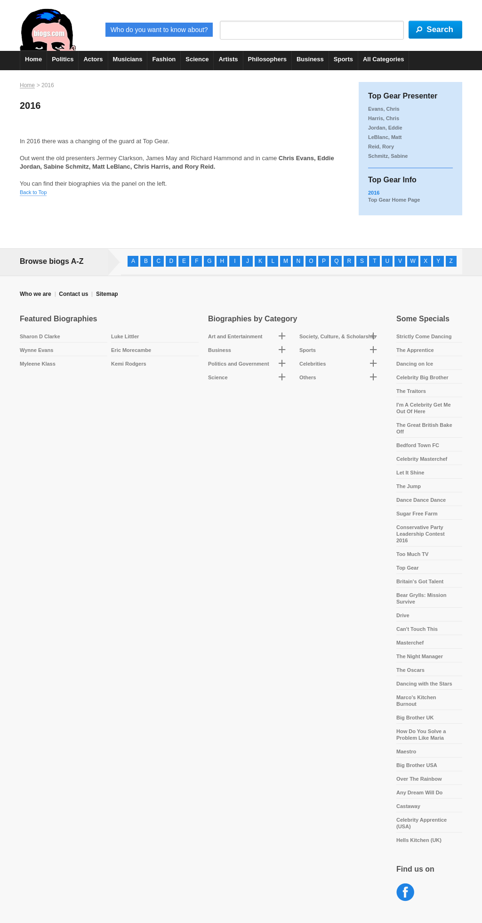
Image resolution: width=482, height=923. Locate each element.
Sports (343, 59)
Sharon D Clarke (40, 336)
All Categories (383, 59)
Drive (403, 615)
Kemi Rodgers (128, 364)
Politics (62, 59)
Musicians (128, 59)
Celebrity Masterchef (421, 459)
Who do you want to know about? (159, 29)
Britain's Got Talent (419, 581)
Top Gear (407, 568)
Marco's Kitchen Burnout (416, 700)
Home (33, 59)
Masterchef (410, 642)
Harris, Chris (383, 118)
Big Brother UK (415, 717)
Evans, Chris (384, 109)
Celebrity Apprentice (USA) (421, 823)
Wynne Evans (36, 350)
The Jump (408, 486)
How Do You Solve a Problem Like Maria (421, 734)
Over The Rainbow (419, 779)
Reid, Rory (381, 146)
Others (307, 377)
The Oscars (410, 670)
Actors (93, 59)
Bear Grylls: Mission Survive (421, 598)
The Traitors (411, 391)
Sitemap (107, 294)
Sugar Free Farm (416, 513)
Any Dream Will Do (419, 792)
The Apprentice (415, 350)
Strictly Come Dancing (423, 336)
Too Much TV (412, 554)
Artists (228, 59)
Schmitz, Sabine (388, 156)
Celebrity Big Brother (422, 377)
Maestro (406, 751)
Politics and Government (238, 364)
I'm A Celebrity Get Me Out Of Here (423, 408)
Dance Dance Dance (421, 500)
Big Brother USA (416, 765)
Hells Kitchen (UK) (419, 840)
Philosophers (267, 59)
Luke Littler (125, 336)
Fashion (164, 59)
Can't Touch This (417, 629)
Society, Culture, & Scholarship (337, 336)
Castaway (408, 806)
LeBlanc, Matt (385, 137)
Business (310, 59)
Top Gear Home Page (394, 200)
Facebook (405, 892)
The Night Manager (419, 656)
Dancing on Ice (414, 364)
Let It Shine (410, 472)
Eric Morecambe (131, 350)
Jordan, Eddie (385, 128)
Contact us (73, 294)
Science (197, 59)
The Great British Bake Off (424, 428)
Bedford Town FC (417, 445)
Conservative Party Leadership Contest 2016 (420, 533)
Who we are (35, 294)
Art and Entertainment (235, 336)
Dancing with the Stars (424, 683)
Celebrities (312, 364)
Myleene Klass (38, 364)
